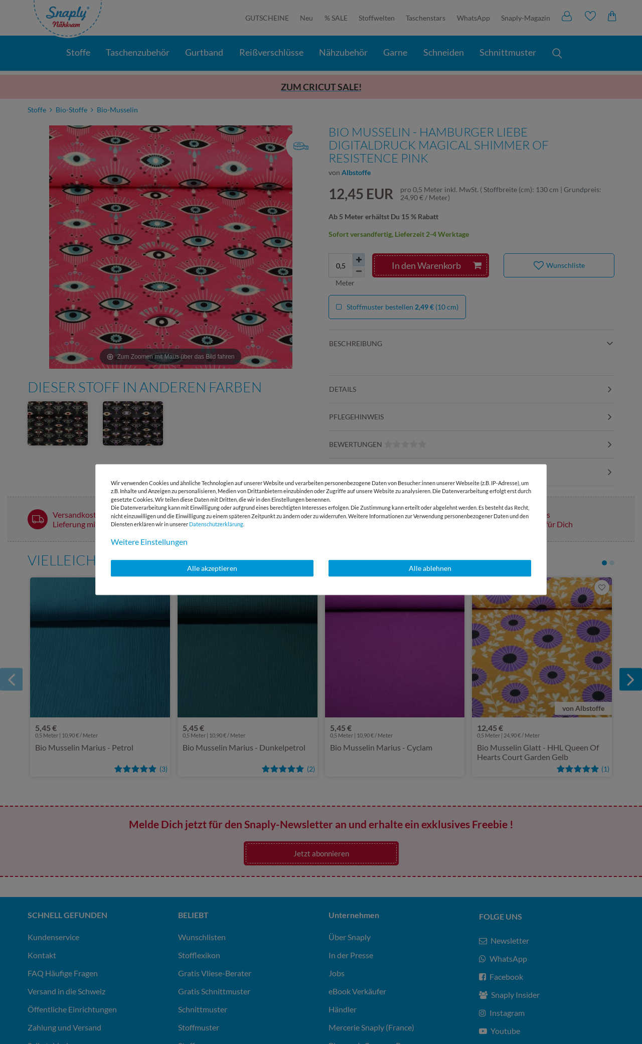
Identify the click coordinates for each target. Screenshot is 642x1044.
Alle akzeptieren (212, 568)
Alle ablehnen (430, 568)
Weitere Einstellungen (149, 541)
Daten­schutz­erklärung (216, 524)
